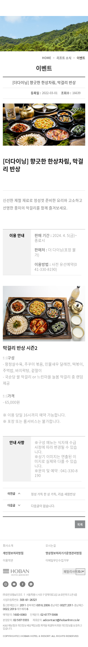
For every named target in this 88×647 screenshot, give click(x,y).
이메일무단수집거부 (57, 560)
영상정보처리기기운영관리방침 (64, 553)
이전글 (11, 493)
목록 (80, 524)
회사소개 (8, 545)
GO (80, 572)
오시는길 (51, 545)
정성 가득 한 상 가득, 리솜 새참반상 (53, 494)
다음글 (11, 505)
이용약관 (8, 560)
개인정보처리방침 (13, 553)
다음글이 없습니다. (43, 505)
